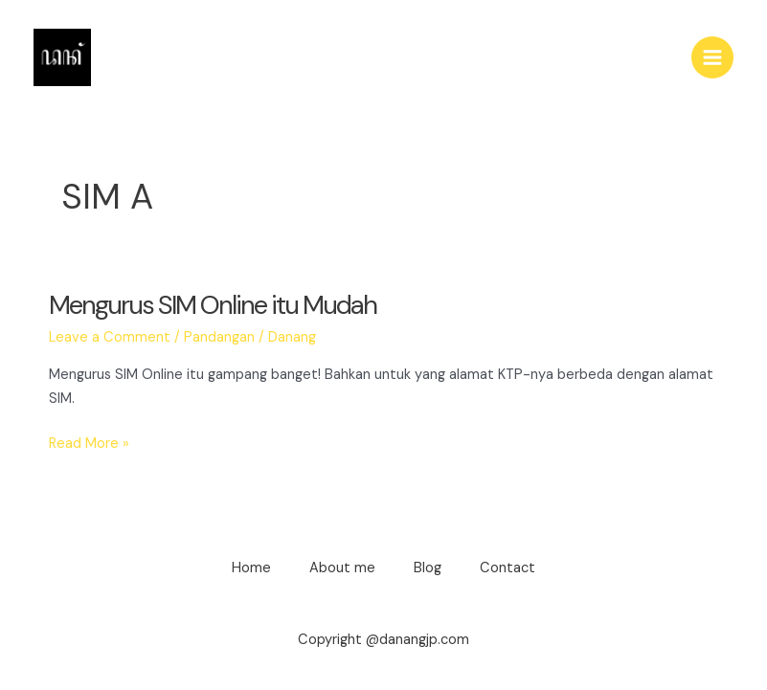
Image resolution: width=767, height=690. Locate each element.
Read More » (89, 444)
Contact (507, 568)
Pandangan (219, 337)
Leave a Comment (109, 337)
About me (342, 568)
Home (251, 568)
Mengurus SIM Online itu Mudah (212, 305)
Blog (427, 568)
